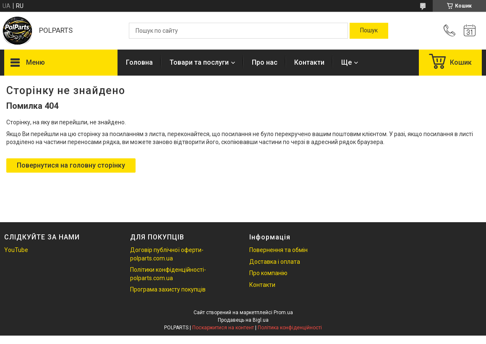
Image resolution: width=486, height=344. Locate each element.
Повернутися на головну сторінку (71, 165)
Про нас (264, 62)
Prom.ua (283, 312)
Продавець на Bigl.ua (243, 320)
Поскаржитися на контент (223, 328)
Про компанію (268, 273)
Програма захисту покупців (168, 289)
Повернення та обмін (278, 250)
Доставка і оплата (274, 261)
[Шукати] (369, 31)
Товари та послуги (199, 62)
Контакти (309, 62)
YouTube (16, 250)
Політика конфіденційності (290, 328)
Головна (139, 62)
